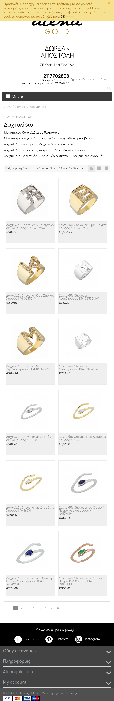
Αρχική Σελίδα (14, 106)
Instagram (87, 639)
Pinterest (56, 639)
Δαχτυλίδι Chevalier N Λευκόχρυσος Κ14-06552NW (78, 368)
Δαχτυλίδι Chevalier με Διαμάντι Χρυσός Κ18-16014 (30, 509)
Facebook (26, 639)
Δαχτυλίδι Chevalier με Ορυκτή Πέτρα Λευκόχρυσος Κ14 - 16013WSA (81, 510)
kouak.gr (72, 693)
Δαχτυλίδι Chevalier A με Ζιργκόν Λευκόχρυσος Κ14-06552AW (30, 227)
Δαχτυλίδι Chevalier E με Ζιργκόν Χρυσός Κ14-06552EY (83, 227)
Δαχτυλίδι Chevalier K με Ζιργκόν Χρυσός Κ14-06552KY (30, 297)
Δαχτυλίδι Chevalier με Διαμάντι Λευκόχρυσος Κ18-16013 (30, 438)
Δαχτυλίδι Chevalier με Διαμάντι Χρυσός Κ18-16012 (82, 438)
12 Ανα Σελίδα (71, 169)
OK (62, 16)
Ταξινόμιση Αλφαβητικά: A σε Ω (30, 169)
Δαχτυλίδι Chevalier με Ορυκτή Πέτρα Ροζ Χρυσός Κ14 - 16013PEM (81, 581)
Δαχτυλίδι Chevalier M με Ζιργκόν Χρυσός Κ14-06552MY (27, 368)
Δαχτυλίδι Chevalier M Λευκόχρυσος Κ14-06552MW (79, 297)
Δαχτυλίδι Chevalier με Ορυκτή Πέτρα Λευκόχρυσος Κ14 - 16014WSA (29, 581)
